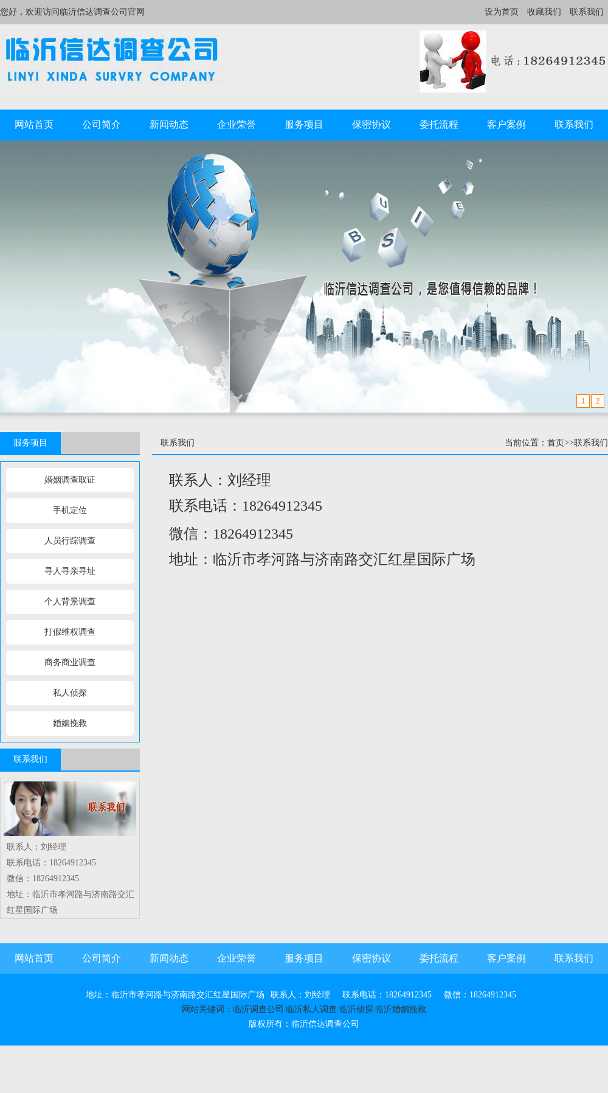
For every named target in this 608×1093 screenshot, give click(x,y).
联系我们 (587, 11)
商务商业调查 (69, 662)
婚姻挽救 (70, 723)
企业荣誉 (236, 124)
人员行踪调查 (69, 540)
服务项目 (304, 124)
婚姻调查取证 (69, 479)
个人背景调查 (69, 601)
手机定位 (70, 510)
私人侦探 (70, 692)
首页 (555, 442)
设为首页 (502, 11)
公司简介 (101, 124)
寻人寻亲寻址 (69, 571)
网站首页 (34, 124)
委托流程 (439, 124)
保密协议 (371, 124)
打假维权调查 (69, 632)
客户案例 (506, 124)
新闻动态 (169, 124)
